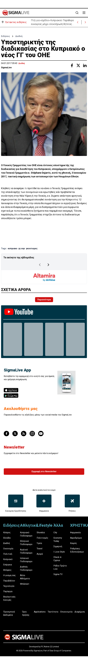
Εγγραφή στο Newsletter (44, 471)
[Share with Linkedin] (85, 65)
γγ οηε (21, 248)
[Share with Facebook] (72, 65)
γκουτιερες (31, 248)
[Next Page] (48, 265)
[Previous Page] (40, 265)
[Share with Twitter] (78, 65)
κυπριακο (12, 248)
